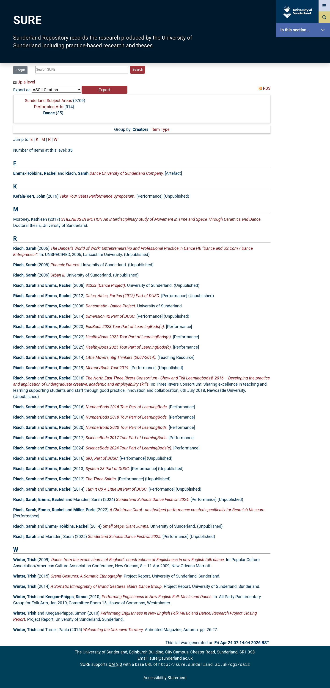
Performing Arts (48, 106)
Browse (304, 88)
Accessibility (304, 175)
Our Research (304, 59)
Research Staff (304, 146)
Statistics (304, 131)
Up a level (24, 82)
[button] (104, 90)
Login (20, 70)
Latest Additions (304, 117)
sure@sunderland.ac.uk (171, 658)
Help (304, 160)
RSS (263, 88)
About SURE (304, 73)
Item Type (160, 129)
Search (304, 102)
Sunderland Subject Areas (48, 100)
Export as (22, 89)
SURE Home (304, 44)
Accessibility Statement (165, 677)
